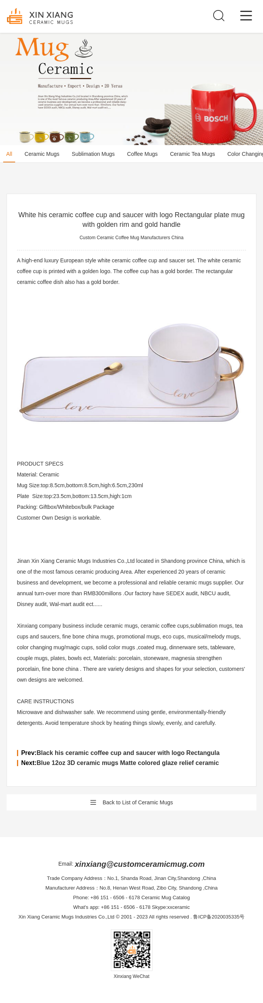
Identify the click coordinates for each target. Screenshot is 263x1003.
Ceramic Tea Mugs (192, 154)
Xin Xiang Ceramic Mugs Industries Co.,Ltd (67, 917)
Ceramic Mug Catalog (165, 897)
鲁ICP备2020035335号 (218, 917)
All (9, 154)
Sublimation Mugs (93, 154)
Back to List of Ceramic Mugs (131, 802)
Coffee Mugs (142, 154)
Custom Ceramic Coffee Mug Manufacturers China (131, 237)
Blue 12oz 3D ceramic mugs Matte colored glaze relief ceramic (128, 763)
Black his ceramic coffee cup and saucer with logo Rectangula (128, 753)
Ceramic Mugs (42, 154)
